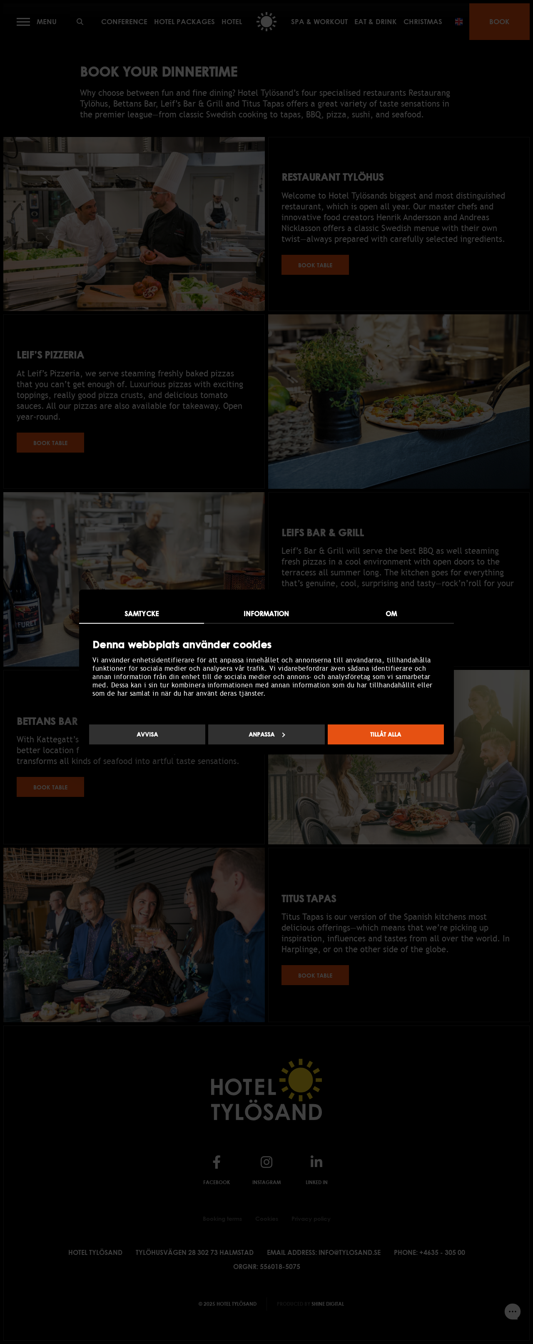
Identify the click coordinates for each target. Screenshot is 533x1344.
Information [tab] (266, 614)
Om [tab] (391, 614)
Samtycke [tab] (142, 614)
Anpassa (267, 734)
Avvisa (147, 734)
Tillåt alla (385, 734)
